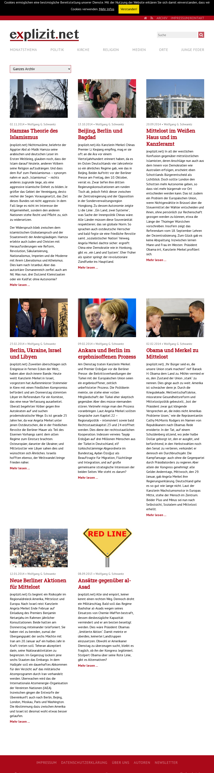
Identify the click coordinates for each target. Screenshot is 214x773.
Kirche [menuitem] (83, 49)
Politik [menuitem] (57, 49)
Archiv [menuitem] (162, 18)
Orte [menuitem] (163, 49)
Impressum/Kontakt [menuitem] (187, 18)
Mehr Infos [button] (106, 9)
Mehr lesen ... (20, 285)
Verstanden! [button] (129, 9)
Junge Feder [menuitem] (192, 49)
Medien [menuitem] (139, 49)
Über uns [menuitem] (120, 762)
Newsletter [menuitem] (166, 762)
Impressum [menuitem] (46, 762)
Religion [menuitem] (111, 49)
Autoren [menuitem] (142, 762)
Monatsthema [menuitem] (23, 49)
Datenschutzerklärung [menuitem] (84, 762)
